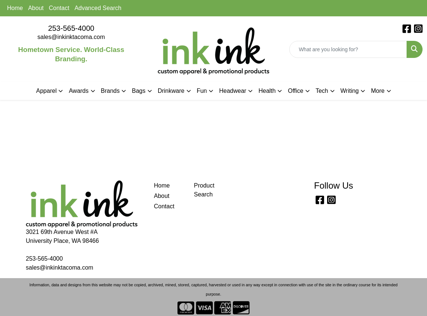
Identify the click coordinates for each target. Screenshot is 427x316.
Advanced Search (98, 8)
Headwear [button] (232, 91)
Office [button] (295, 91)
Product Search (204, 190)
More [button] (377, 91)
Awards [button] (78, 91)
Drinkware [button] (171, 91)
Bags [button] (138, 91)
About (36, 8)
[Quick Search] (348, 49)
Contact (59, 8)
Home (15, 8)
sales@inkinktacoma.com (71, 37)
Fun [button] (202, 91)
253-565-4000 (71, 28)
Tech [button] (322, 91)
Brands (110, 91)
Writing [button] (349, 91)
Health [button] (267, 91)
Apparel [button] (46, 91)
